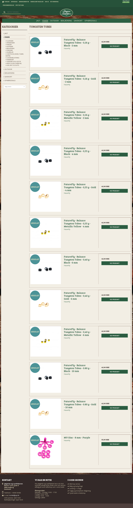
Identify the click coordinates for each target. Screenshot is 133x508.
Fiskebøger (10, 60)
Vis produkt (114, 46)
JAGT (6, 33)
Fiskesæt (9, 45)
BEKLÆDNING (9, 73)
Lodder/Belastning (12, 58)
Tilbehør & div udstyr (13, 61)
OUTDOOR (8, 69)
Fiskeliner (9, 50)
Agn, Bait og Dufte (12, 65)
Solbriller (9, 52)
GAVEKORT (8, 77)
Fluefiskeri (9, 41)
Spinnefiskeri (10, 43)
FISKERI (7, 37)
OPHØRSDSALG (9, 80)
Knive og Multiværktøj (13, 63)
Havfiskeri (9, 46)
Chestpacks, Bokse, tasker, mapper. (15, 55)
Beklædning (10, 48)
